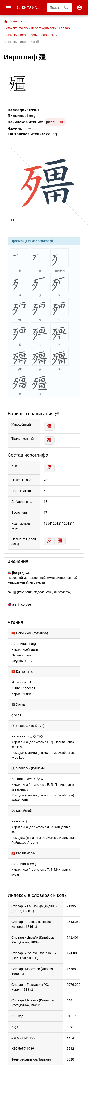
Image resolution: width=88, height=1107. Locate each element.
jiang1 (51, 122)
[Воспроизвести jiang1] (61, 122)
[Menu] (8, 8)
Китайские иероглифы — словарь (29, 35)
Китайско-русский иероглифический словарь (37, 28)
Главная (13, 21)
